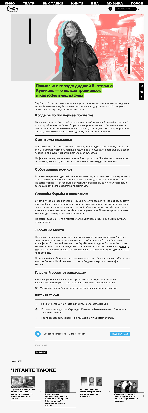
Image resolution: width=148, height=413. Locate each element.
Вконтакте (141, 92)
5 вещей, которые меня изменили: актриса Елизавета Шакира (74, 304)
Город (137, 3)
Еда (95, 3)
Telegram (141, 86)
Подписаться (120, 334)
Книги (77, 3)
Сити (12, 9)
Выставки (53, 3)
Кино (10, 3)
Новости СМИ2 (16, 361)
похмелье (41, 352)
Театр (29, 3)
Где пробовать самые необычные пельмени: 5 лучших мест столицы (77, 318)
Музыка (115, 3)
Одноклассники (141, 97)
